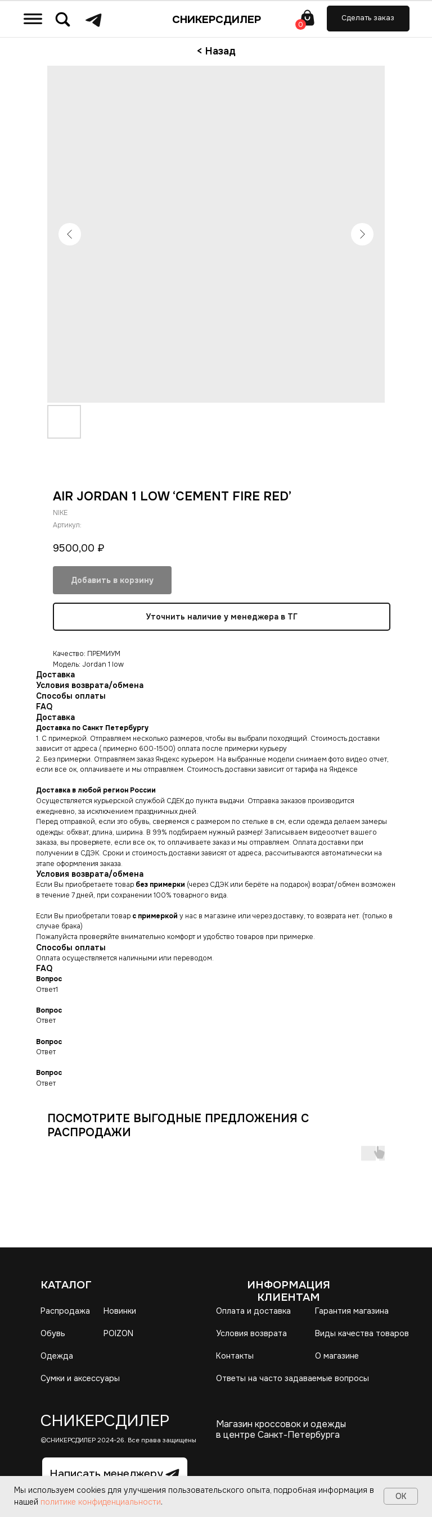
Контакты (235, 1356)
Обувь (52, 1333)
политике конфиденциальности (100, 1502)
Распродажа (65, 1311)
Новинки (120, 1311)
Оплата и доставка (253, 1311)
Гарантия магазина (352, 1311)
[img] (32, 18)
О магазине (337, 1356)
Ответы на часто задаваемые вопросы (292, 1378)
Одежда (56, 1356)
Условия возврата (251, 1333)
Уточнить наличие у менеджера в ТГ (222, 617)
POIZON (118, 1333)
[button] (368, 18)
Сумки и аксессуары (80, 1378)
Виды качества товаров (362, 1333)
